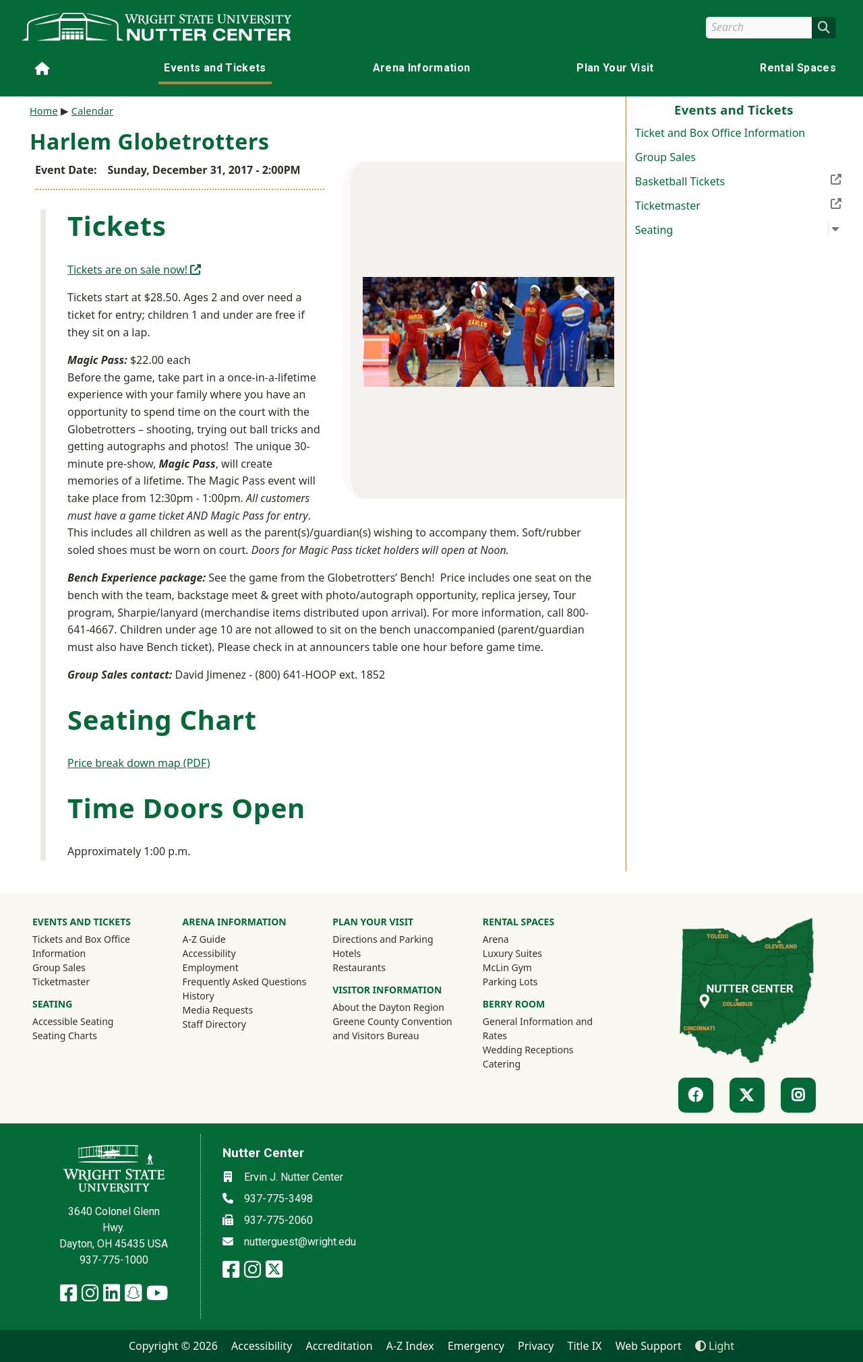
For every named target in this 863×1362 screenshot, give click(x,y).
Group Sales (665, 157)
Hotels (346, 953)
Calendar (92, 110)
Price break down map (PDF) (138, 762)
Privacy (536, 1345)
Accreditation (338, 1345)
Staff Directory (214, 1024)
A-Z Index (410, 1345)
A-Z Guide (204, 939)
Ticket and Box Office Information (720, 132)
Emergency (476, 1345)
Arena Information (422, 67)
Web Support (649, 1345)
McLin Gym (507, 967)
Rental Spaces (798, 67)
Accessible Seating (72, 1021)
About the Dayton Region (388, 1007)
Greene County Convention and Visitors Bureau (393, 1028)
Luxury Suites (512, 953)
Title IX (585, 1345)
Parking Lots (510, 981)
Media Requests (218, 1009)
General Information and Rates (538, 1028)
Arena (496, 939)
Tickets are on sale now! (134, 269)
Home (44, 110)
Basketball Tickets (738, 180)
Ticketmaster (738, 204)
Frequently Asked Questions (245, 981)
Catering (501, 1063)
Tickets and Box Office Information (81, 946)
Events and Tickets (215, 67)
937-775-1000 (114, 1259)
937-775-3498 (278, 1198)
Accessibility (209, 953)
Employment (211, 967)
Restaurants (359, 967)
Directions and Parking (382, 939)
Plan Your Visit (614, 67)
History (198, 995)
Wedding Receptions (528, 1049)
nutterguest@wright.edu (300, 1241)
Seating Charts (64, 1035)
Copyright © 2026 (173, 1345)
